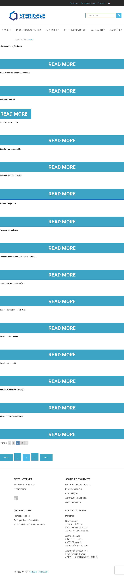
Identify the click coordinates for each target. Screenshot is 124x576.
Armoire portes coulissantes (11, 416)
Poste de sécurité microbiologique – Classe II (18, 257)
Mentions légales (22, 516)
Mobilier (24, 39)
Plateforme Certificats (24, 484)
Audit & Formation (75, 30)
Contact (101, 3)
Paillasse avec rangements (11, 176)
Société (6, 30)
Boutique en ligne (88, 3)
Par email (69, 516)
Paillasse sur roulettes (9, 230)
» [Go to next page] (26, 442)
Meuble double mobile (9, 122)
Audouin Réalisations (31, 572)
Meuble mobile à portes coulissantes (15, 73)
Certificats (74, 3)
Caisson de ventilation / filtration (12, 310)
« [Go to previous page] (9, 442)
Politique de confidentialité (26, 520)
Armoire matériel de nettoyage (12, 390)
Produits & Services (28, 30)
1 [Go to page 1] (13, 442)
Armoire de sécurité (8, 363)
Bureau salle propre (8, 204)
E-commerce (20, 489)
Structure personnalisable (10, 149)
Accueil (16, 39)
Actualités (98, 30)
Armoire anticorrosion (9, 336)
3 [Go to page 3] (22, 442)
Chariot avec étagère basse (11, 46)
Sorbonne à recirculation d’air (12, 283)
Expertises (52, 30)
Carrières (116, 30)
